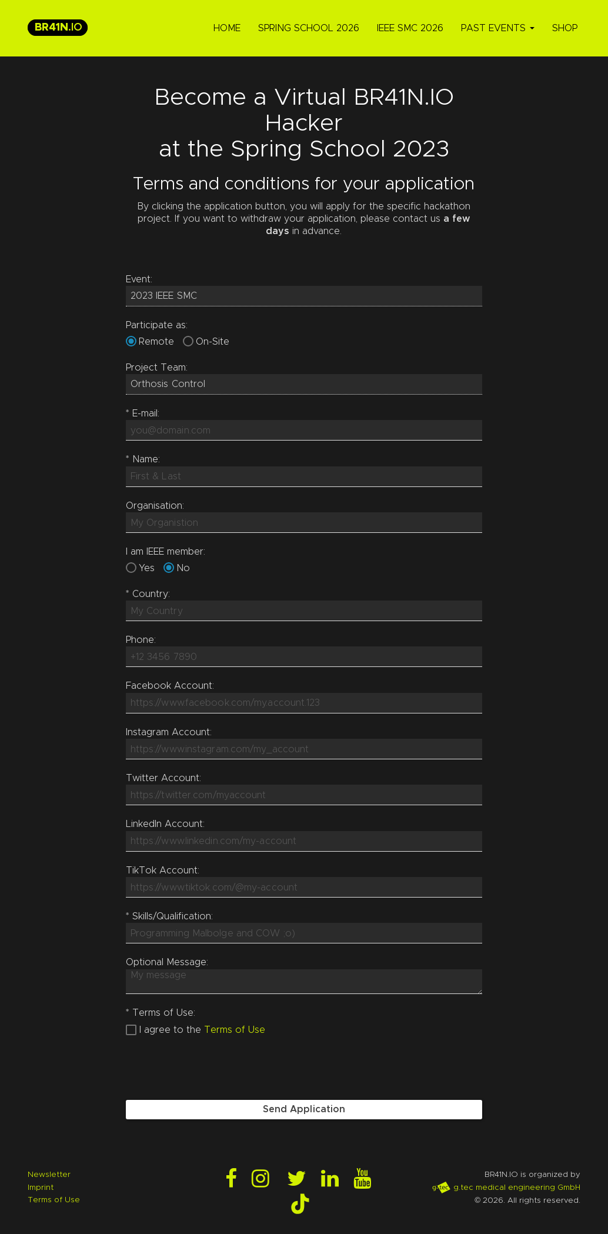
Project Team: (157, 367)
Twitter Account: (163, 778)
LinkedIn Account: (165, 824)
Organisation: (155, 506)
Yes (147, 568)
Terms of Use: (160, 1013)
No (183, 568)
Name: (143, 459)
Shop (564, 28)
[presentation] (215, 1068)
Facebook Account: (170, 686)
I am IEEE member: (165, 551)
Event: (139, 279)
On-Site (212, 341)
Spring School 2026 (308, 28)
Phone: (141, 640)
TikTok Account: (162, 870)
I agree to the (170, 1030)
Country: (148, 594)
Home (226, 28)
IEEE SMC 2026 (410, 28)
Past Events (497, 28)
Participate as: (157, 325)
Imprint (41, 1187)
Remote (156, 341)
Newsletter (49, 1174)
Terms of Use (234, 1030)
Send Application (304, 1109)
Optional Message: (167, 962)
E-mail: (142, 413)
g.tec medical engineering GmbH (506, 1187)
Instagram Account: (169, 732)
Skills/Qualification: (169, 916)
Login (10, 1223)
